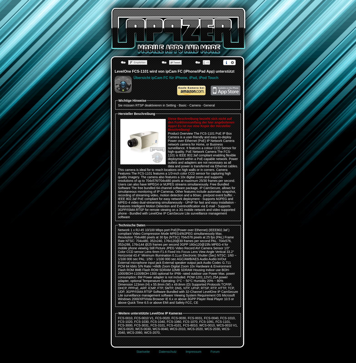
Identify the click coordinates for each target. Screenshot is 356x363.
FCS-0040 (211, 318)
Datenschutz (168, 351)
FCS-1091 (206, 321)
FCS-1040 (158, 321)
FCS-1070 (190, 321)
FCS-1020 (125, 321)
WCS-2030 (212, 329)
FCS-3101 (158, 325)
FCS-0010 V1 (143, 318)
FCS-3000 (125, 325)
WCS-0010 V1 (227, 325)
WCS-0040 (160, 329)
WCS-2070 (152, 332)
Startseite (143, 351)
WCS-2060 (134, 332)
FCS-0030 (178, 318)
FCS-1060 (174, 321)
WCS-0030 (143, 329)
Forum (215, 351)
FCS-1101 (222, 321)
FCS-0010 (125, 318)
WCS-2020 (195, 329)
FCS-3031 (141, 325)
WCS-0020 (126, 329)
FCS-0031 (195, 318)
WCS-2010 (177, 329)
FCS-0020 (162, 318)
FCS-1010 (227, 318)
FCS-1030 (141, 321)
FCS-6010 (190, 325)
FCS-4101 (174, 325)
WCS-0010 (207, 325)
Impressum (193, 351)
